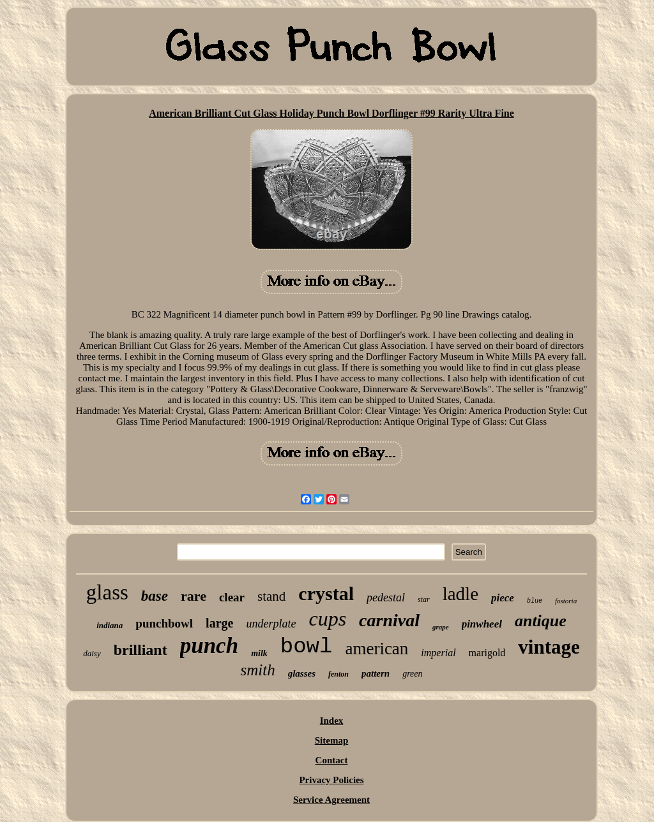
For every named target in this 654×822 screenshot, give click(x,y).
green (412, 674)
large (219, 623)
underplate (271, 623)
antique (541, 621)
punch (209, 645)
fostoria (566, 601)
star (424, 599)
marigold (487, 652)
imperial (438, 652)
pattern (375, 673)
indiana (109, 625)
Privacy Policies (331, 780)
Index (332, 721)
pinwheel (482, 624)
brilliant (140, 650)
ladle (460, 593)
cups (327, 618)
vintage (548, 647)
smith (257, 670)
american (376, 648)
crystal (326, 593)
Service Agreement (331, 800)
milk (259, 653)
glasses (302, 673)
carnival (389, 620)
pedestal (386, 597)
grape (440, 627)
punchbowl (164, 623)
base (154, 596)
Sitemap (332, 740)
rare (193, 596)
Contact (332, 760)
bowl (306, 647)
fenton (338, 674)
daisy (91, 653)
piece (502, 598)
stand (271, 596)
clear (232, 597)
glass (107, 592)
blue (534, 601)
